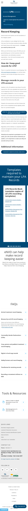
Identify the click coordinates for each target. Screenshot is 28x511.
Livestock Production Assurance (9, 430)
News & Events (5, 435)
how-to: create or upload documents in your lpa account (14, 112)
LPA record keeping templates (8, 72)
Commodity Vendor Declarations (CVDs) (11, 336)
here (18, 459)
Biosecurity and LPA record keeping (12, 319)
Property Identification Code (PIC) (14, 152)
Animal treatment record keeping (11, 312)
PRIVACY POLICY (14, 489)
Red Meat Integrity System (7, 427)
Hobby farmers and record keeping (11, 360)
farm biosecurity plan (7, 327)
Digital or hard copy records (9, 353)
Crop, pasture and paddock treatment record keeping (12, 345)
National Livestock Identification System (11, 432)
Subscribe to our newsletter (8, 439)
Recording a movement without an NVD (11, 375)
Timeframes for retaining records (11, 367)
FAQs (2, 437)
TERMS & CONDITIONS (14, 487)
